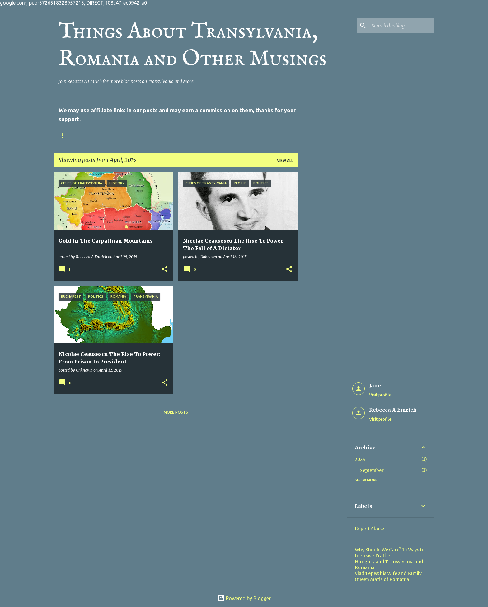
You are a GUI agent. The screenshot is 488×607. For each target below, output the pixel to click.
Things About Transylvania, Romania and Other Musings (192, 45)
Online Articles (243, 136)
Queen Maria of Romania (382, 579)
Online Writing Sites (190, 136)
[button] (164, 269)
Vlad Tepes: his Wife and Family (388, 573)
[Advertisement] (323, 265)
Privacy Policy (138, 136)
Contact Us (96, 136)
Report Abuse (369, 528)
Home (64, 136)
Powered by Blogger (244, 598)
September (372, 470)
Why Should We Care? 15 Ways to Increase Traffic (390, 552)
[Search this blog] (401, 25)
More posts (176, 412)
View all (285, 161)
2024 (360, 459)
